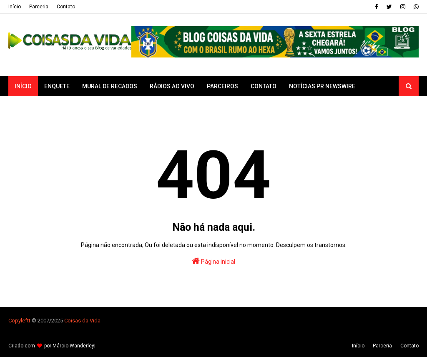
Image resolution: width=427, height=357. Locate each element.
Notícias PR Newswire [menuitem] (322, 86)
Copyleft (18, 320)
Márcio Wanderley (73, 346)
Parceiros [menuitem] (222, 86)
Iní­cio (14, 7)
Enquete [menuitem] (57, 86)
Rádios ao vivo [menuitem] (172, 86)
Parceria (38, 7)
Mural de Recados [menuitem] (109, 86)
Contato (66, 7)
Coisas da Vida (82, 320)
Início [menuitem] (23, 86)
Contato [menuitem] (263, 86)
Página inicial (213, 261)
